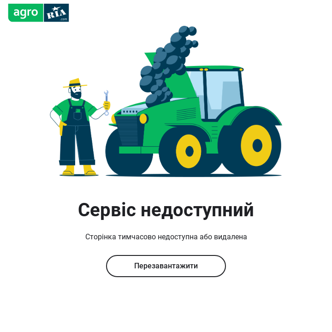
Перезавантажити (166, 265)
